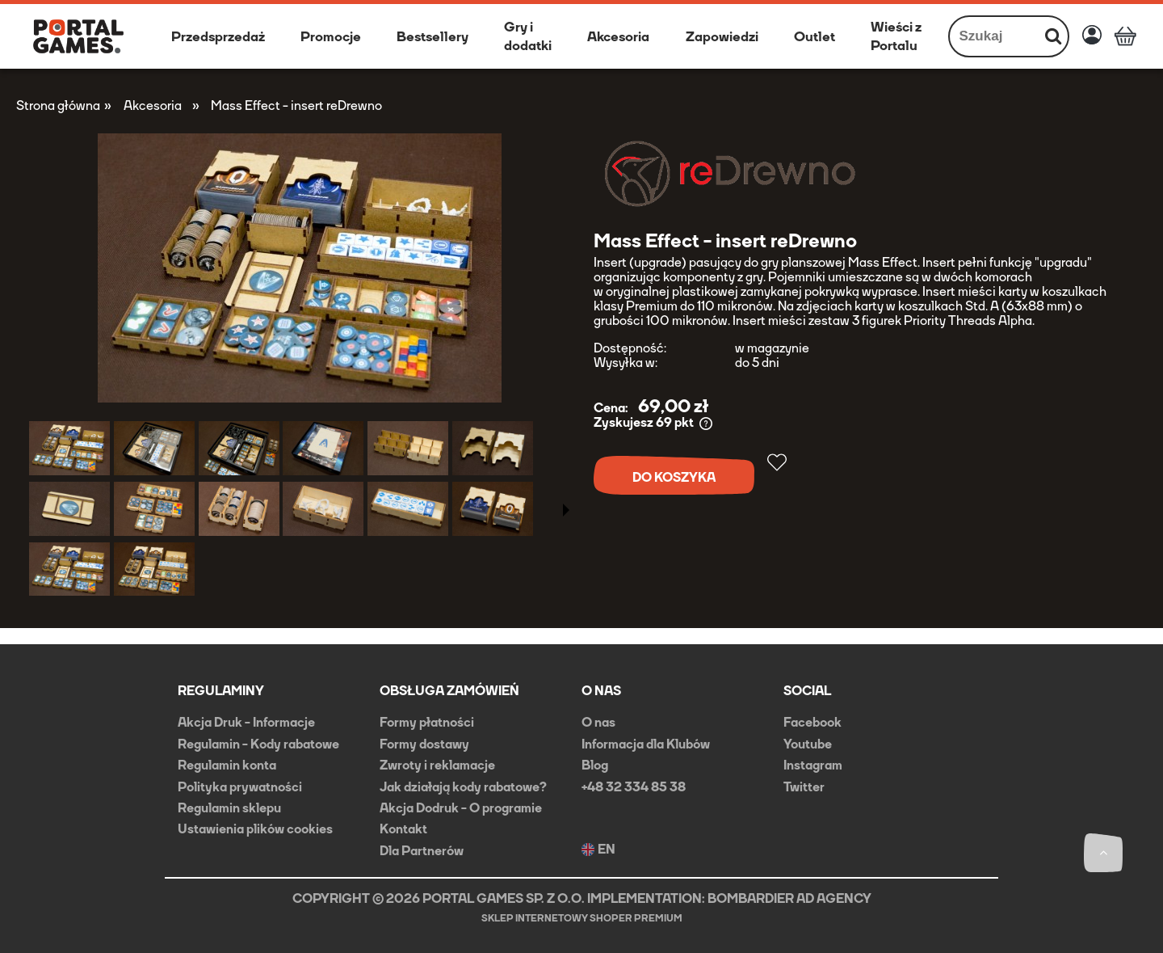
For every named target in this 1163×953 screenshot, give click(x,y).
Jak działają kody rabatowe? (463, 786)
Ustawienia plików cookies (255, 828)
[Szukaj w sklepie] (994, 36)
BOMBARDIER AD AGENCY (789, 898)
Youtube (807, 744)
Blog (595, 765)
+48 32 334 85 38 (634, 786)
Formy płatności (427, 722)
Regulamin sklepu (229, 807)
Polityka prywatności (240, 786)
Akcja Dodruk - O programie (461, 807)
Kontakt (403, 828)
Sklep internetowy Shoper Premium (581, 918)
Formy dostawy (424, 744)
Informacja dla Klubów (646, 744)
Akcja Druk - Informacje (246, 722)
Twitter (804, 786)
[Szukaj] (1053, 36)
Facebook (812, 722)
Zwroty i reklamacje (437, 765)
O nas (598, 722)
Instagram (812, 765)
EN (598, 849)
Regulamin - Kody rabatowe (258, 744)
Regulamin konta (227, 765)
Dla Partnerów (422, 850)
